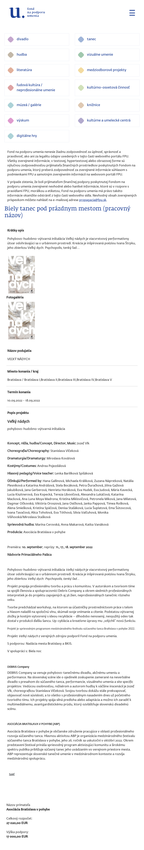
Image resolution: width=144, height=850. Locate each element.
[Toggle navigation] (130, 13)
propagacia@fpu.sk (92, 200)
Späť (12, 774)
